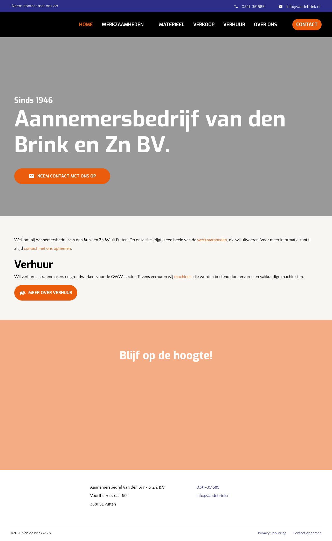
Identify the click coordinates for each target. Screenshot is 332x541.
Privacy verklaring (272, 533)
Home (86, 25)
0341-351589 (253, 6)
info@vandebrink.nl (302, 6)
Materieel (171, 25)
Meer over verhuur (45, 295)
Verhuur (234, 25)
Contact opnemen (307, 533)
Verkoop (204, 25)
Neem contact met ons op (62, 178)
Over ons (265, 25)
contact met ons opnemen (47, 248)
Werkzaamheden (123, 25)
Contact (307, 25)
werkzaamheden (212, 240)
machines (182, 276)
